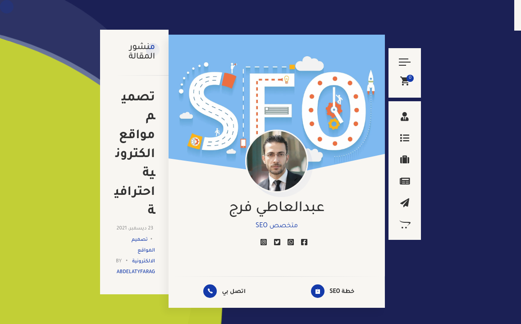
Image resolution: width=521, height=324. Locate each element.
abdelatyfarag (103, 106)
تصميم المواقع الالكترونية (162, 106)
